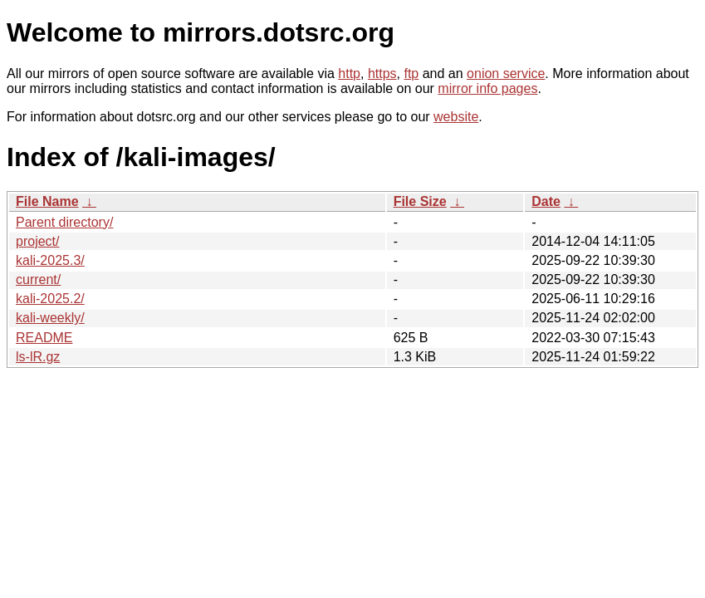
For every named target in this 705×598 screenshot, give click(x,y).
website (455, 117)
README (44, 338)
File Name (47, 201)
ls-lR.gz (38, 357)
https (382, 73)
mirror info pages (487, 88)
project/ (37, 241)
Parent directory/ (64, 222)
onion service (506, 73)
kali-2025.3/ (50, 260)
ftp (411, 73)
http (349, 73)
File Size (420, 201)
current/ (38, 279)
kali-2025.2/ (50, 299)
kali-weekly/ (50, 318)
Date (546, 201)
